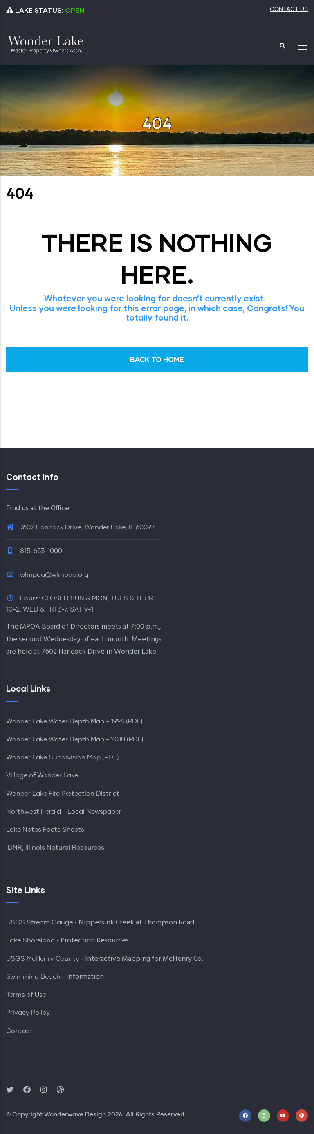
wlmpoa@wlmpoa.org (47, 574)
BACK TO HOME (157, 359)
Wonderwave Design (75, 1115)
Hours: (30, 598)
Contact (19, 1031)
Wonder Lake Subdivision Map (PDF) (62, 757)
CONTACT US (289, 9)
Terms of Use (26, 994)
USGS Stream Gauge (39, 922)
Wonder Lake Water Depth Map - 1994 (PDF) (74, 721)
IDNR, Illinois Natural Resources (55, 847)
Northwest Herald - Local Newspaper (63, 811)
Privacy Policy (28, 1012)
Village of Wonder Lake (42, 775)
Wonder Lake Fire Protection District (62, 793)
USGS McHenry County (42, 958)
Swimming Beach (33, 976)
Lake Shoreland (30, 940)
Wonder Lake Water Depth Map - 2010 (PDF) (75, 739)
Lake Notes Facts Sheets (45, 829)
